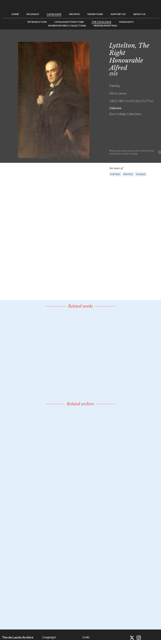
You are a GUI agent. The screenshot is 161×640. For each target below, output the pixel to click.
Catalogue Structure (69, 21)
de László (33, 14)
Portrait (115, 174)
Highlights (126, 21)
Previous (144, 38)
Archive (74, 14)
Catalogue (54, 14)
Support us (118, 14)
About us (139, 14)
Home (15, 14)
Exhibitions (95, 14)
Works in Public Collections (67, 25)
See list (150, 38)
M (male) (140, 174)
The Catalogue (101, 21)
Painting (128, 174)
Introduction (37, 21)
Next (156, 38)
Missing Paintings (105, 25)
